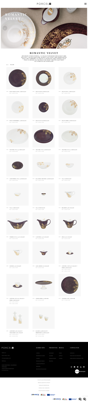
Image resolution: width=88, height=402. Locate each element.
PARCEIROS (38, 366)
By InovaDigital (5, 370)
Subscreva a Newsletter (76, 358)
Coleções (51, 355)
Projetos (51, 361)
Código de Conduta (44, 388)
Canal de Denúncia (44, 385)
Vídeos (60, 353)
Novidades (51, 353)
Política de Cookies (44, 390)
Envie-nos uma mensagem (75, 355)
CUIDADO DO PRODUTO (40, 363)
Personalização (52, 358)
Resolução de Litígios (44, 382)
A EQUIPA (38, 358)
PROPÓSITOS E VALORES (40, 355)
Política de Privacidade (44, 380)
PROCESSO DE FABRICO (40, 361)
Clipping (60, 358)
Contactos (72, 353)
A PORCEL (38, 353)
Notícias (60, 355)
